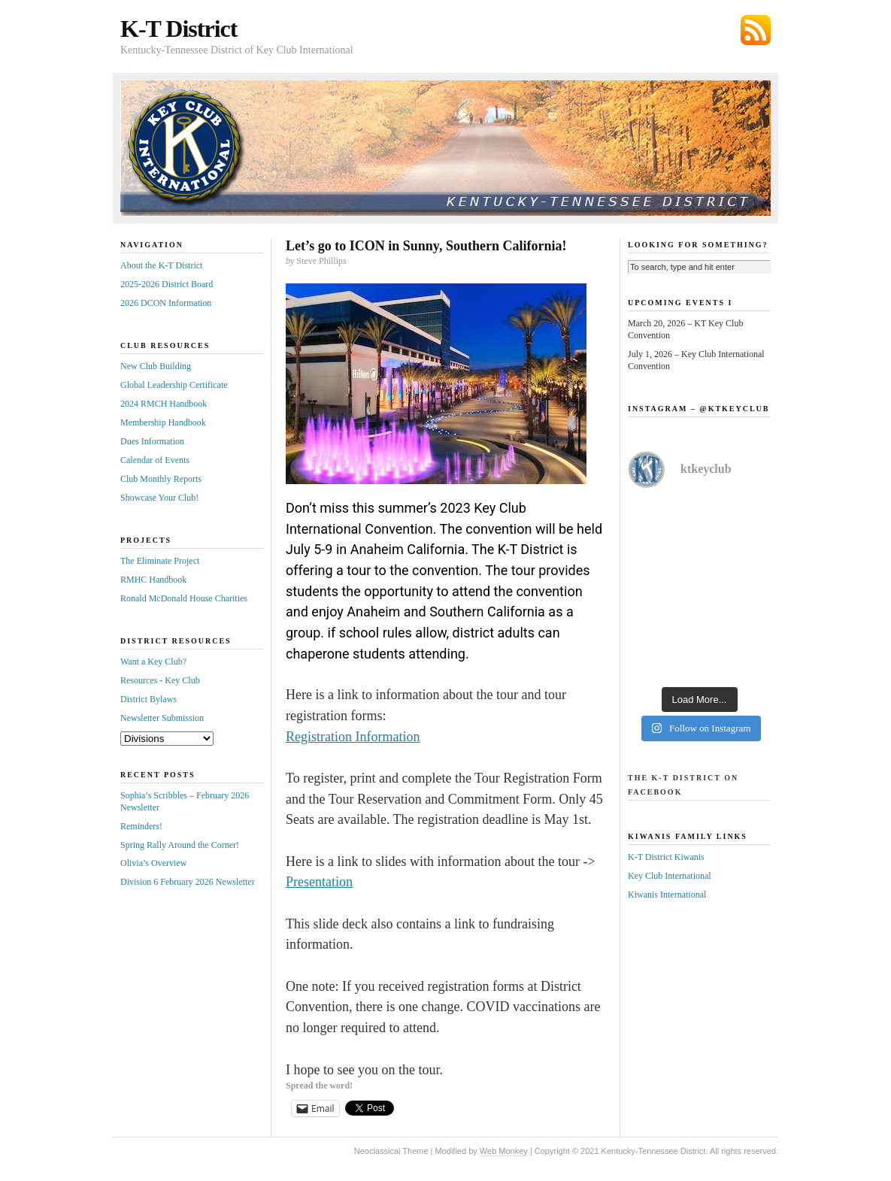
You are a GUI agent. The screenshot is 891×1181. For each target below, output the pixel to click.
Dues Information (152, 441)
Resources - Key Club (160, 680)
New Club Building (155, 366)
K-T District (178, 28)
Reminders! (141, 826)
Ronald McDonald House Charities (183, 598)
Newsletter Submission (162, 718)
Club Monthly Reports (161, 479)
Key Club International (669, 876)
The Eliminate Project (159, 561)
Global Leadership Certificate (174, 385)
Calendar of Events (154, 460)
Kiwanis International (667, 894)
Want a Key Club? (153, 661)
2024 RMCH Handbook (163, 403)
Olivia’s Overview (153, 863)
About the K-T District (161, 265)
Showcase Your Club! (159, 497)
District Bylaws (148, 699)
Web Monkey (504, 1150)
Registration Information (353, 736)
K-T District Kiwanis (666, 857)
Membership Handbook (163, 422)
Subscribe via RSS (756, 30)
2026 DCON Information (165, 303)
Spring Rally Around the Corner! (179, 845)
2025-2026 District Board (166, 284)
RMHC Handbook (153, 579)
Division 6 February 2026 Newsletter (187, 882)
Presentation (319, 881)
